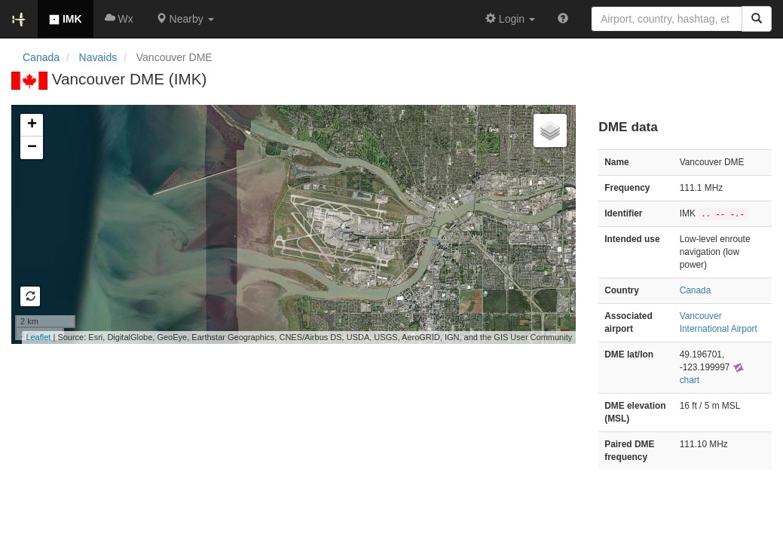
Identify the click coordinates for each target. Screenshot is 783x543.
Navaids (98, 57)
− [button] (32, 148)
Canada (41, 57)
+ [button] (32, 125)
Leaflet (38, 337)
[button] (185, 19)
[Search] (757, 19)
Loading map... (291, 224)
